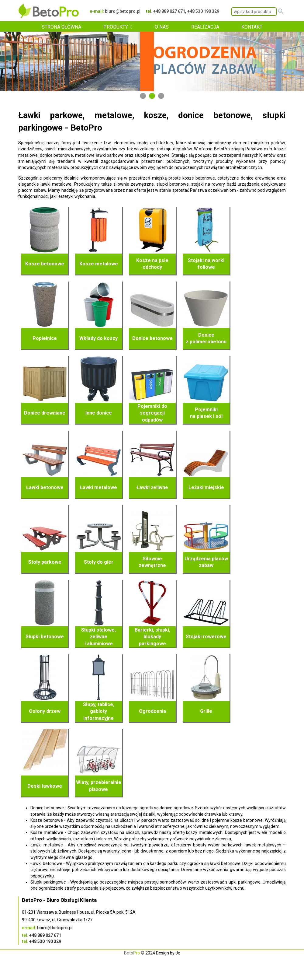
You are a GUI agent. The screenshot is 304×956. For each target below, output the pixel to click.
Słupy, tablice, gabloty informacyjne (98, 711)
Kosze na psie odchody (152, 263)
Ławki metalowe (98, 487)
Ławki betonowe (45, 487)
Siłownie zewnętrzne (152, 562)
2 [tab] (152, 96)
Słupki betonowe (45, 636)
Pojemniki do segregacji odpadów (152, 413)
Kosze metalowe (98, 264)
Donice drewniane (44, 413)
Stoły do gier (98, 562)
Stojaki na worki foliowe (206, 263)
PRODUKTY (115, 27)
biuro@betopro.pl (122, 11)
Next (296, 61)
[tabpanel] (152, 61)
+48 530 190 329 (203, 11)
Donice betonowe (152, 338)
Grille (206, 711)
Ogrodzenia (152, 711)
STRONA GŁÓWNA (61, 27)
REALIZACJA (205, 27)
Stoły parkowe (44, 562)
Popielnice (45, 338)
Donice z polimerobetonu (206, 338)
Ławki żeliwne (152, 487)
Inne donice (98, 413)
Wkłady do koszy (98, 338)
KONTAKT (251, 27)
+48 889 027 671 (169, 11)
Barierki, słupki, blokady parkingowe (152, 636)
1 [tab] (143, 96)
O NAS (162, 27)
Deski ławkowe (44, 786)
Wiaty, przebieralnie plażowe (98, 785)
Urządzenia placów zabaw (206, 562)
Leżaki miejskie (206, 487)
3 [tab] (161, 96)
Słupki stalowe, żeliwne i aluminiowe (98, 636)
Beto (132, 953)
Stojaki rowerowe (206, 636)
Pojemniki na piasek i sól (206, 413)
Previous (7, 61)
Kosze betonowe (44, 264)
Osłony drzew (44, 711)
